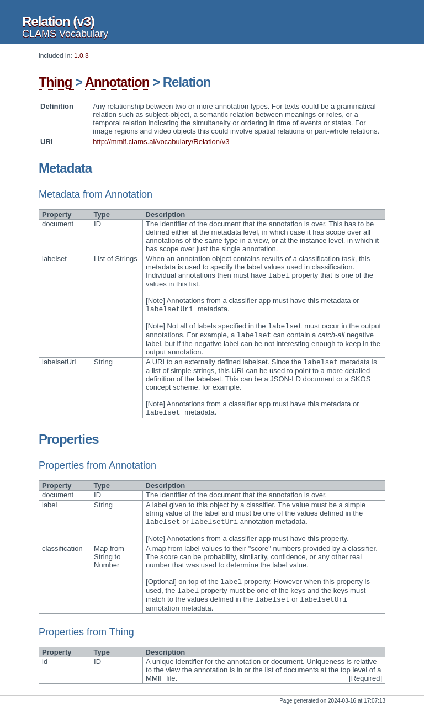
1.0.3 (81, 56)
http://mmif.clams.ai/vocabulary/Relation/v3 (161, 141)
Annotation (118, 82)
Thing (57, 82)
